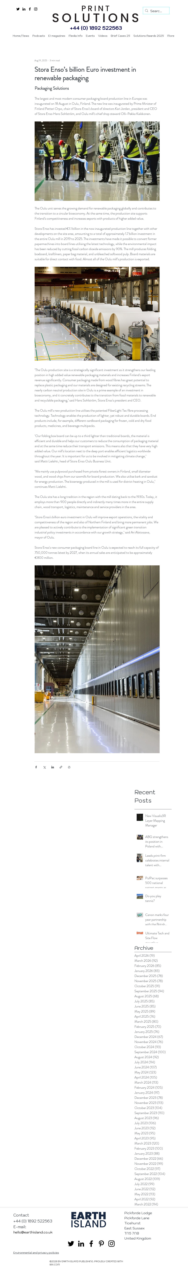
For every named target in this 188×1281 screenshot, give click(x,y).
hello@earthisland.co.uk (33, 1232)
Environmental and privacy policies (36, 1252)
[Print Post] (69, 767)
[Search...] (156, 11)
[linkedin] (24, 9)
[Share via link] (60, 767)
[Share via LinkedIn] (52, 767)
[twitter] (18, 9)
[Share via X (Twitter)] (44, 767)
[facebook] (30, 9)
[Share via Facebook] (36, 767)
